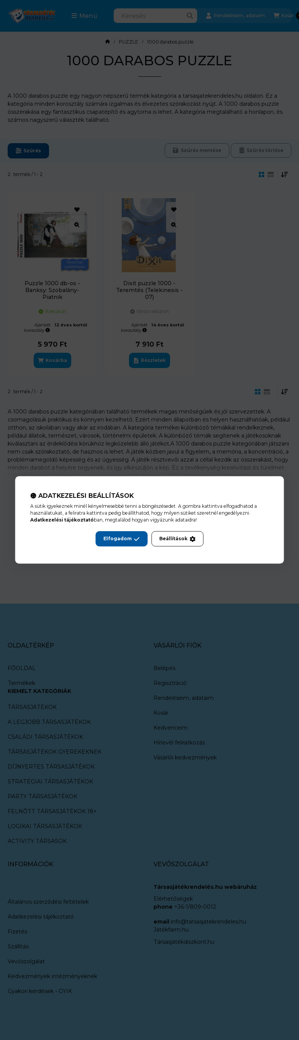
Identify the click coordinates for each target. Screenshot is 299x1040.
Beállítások (177, 539)
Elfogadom (121, 539)
